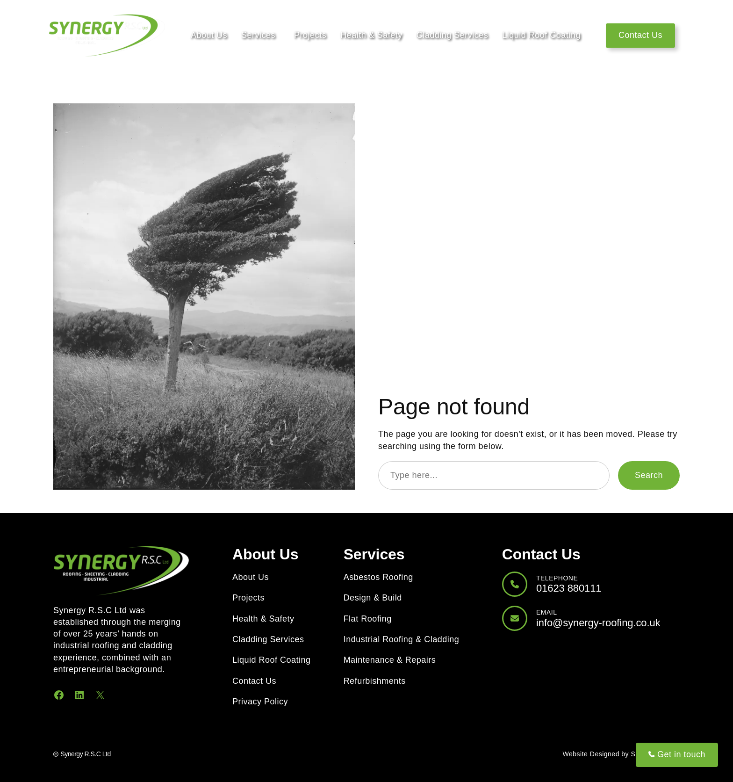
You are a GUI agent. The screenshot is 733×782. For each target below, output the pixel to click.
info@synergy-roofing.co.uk (598, 623)
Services (258, 35)
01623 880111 (569, 588)
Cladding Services (453, 35)
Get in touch (676, 754)
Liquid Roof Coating (541, 35)
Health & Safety (371, 35)
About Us (209, 35)
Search (649, 475)
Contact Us (640, 35)
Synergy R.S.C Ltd (85, 754)
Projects (310, 35)
